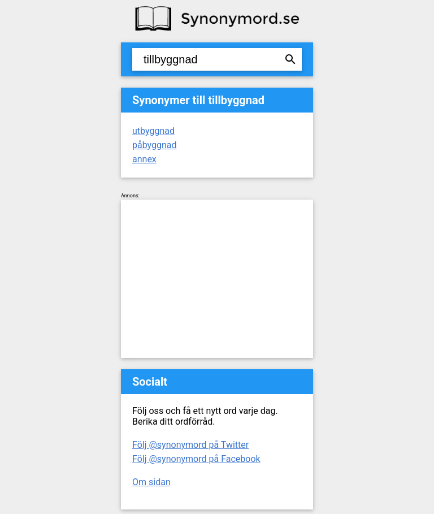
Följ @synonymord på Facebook (196, 458)
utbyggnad (153, 131)
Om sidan (151, 482)
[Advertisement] (217, 279)
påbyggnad (154, 145)
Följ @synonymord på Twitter (190, 444)
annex (144, 159)
